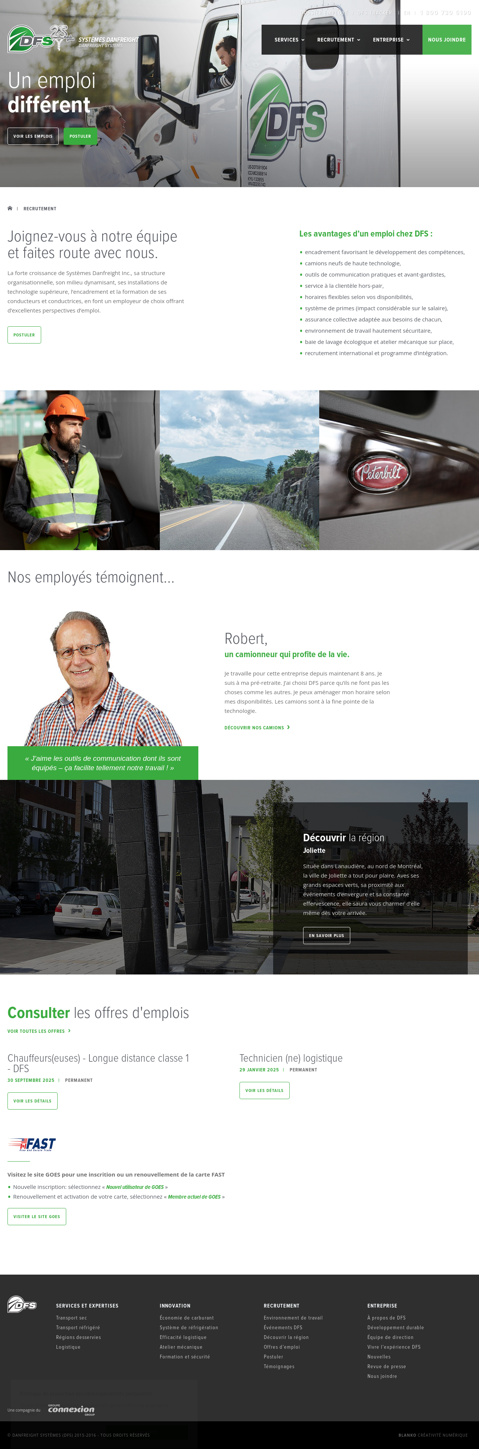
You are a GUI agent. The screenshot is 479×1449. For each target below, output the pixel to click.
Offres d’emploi (282, 1346)
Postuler (80, 136)
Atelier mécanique (181, 1346)
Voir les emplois (33, 136)
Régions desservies (78, 1336)
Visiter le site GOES (36, 1216)
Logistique (68, 1346)
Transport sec (71, 1317)
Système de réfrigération (189, 1327)
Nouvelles (379, 1356)
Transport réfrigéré (78, 1327)
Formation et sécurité (185, 1356)
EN (407, 12)
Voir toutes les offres (38, 1031)
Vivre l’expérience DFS (394, 1346)
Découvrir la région (286, 1336)
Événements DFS (283, 1327)
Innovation (175, 1306)
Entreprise (382, 1306)
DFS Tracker (375, 12)
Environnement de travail (293, 1317)
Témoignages (279, 1366)
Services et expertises (87, 1306)
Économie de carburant (187, 1317)
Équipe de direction (390, 1336)
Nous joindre (447, 40)
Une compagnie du (51, 1410)
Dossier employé (324, 12)
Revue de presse (386, 1366)
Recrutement (282, 1306)
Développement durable (395, 1327)
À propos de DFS (386, 1317)
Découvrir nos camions (257, 727)
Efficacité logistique (183, 1336)
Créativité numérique (433, 1435)
